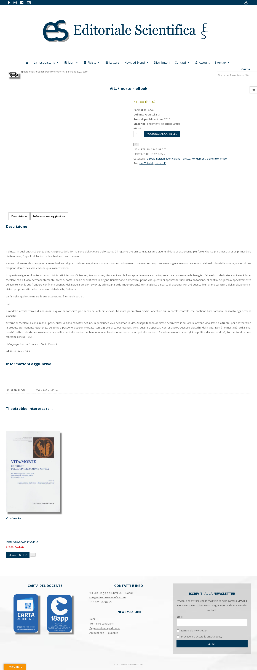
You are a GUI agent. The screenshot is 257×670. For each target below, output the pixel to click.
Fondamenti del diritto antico (209, 158)
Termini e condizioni (101, 623)
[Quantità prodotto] (138, 134)
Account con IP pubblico (103, 632)
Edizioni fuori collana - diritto (173, 158)
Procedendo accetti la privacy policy (199, 636)
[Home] (27, 62)
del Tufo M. (146, 163)
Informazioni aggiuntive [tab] (49, 216)
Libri (73, 62)
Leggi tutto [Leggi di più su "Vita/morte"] (18, 554)
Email (180, 616)
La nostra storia (46, 62)
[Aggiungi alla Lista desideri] (136, 144)
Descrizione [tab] (19, 216)
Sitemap (222, 62)
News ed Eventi (136, 62)
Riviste (93, 62)
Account (204, 62)
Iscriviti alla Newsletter (192, 630)
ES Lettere (112, 62)
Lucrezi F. (160, 163)
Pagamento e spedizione (104, 628)
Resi (92, 619)
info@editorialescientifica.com (107, 597)
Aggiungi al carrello (162, 133)
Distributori (162, 62)
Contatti (182, 62)
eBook (151, 158)
